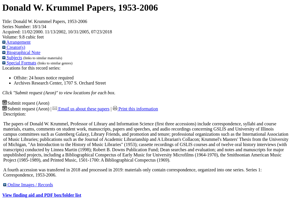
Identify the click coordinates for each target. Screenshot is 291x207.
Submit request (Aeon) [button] (25, 103)
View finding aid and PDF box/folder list (41, 195)
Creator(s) (13, 47)
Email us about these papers (81, 108)
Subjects (12, 57)
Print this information (135, 108)
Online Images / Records (28, 184)
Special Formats (19, 62)
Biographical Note (21, 52)
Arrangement (16, 42)
